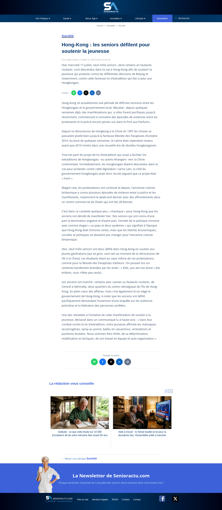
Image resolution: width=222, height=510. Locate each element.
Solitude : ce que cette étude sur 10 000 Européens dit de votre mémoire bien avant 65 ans (79, 434)
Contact (137, 499)
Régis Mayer (72, 59)
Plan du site (83, 499)
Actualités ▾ (116, 18)
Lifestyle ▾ (140, 18)
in (92, 93)
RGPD (115, 499)
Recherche (183, 18)
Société (122, 25)
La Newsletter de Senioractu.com (111, 475)
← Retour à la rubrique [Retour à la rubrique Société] (79, 458)
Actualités (111, 25)
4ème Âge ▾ (91, 18)
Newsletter (162, 18)
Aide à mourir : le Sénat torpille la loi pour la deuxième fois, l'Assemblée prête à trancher (142, 434)
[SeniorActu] (111, 7)
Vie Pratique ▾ (42, 18)
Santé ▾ (67, 18)
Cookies (126, 499)
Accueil (100, 25)
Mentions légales (100, 499)
